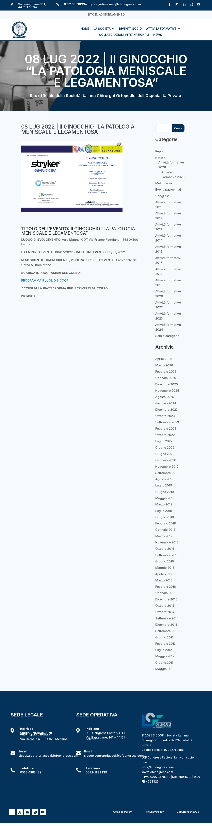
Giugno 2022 (164, 447)
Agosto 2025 (164, 397)
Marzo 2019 (164, 504)
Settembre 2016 (166, 555)
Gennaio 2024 (165, 403)
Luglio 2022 (164, 441)
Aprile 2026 (163, 359)
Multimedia (163, 183)
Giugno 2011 (164, 663)
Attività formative (161, 28)
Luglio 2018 (163, 511)
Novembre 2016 (166, 542)
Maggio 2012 (164, 656)
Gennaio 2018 (165, 530)
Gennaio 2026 (165, 378)
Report (160, 151)
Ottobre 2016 (164, 549)
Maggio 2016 (164, 568)
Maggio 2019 (165, 498)
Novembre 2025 (167, 390)
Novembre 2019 (167, 466)
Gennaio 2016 (165, 593)
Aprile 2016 (163, 574)
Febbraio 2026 (165, 371)
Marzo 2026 (164, 365)
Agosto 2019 (164, 479)
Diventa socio (130, 28)
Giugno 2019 (164, 492)
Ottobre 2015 (164, 606)
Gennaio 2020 (165, 460)
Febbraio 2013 (165, 644)
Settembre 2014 (167, 618)
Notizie (160, 158)
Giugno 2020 (165, 454)
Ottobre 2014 (164, 612)
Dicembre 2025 (166, 384)
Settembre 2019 (167, 473)
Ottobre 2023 (165, 416)
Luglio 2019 (163, 485)
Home (85, 28)
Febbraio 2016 (165, 587)
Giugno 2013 (164, 637)
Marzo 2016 (163, 580)
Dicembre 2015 (166, 599)
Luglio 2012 (163, 650)
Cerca (178, 128)
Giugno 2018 (164, 517)
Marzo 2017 (163, 536)
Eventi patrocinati (168, 189)
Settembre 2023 (167, 422)
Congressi (162, 196)
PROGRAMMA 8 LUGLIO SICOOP (44, 280)
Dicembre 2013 (166, 625)
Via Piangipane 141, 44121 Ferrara (32, 5)
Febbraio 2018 (165, 523)
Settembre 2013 (166, 631)
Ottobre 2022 (165, 435)
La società (102, 28)
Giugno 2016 (164, 561)
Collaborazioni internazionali (124, 34)
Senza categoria (167, 336)
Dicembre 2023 (166, 409)
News (157, 34)
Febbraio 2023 (165, 428)
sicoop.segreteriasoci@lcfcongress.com (112, 4)
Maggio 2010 (165, 669)
